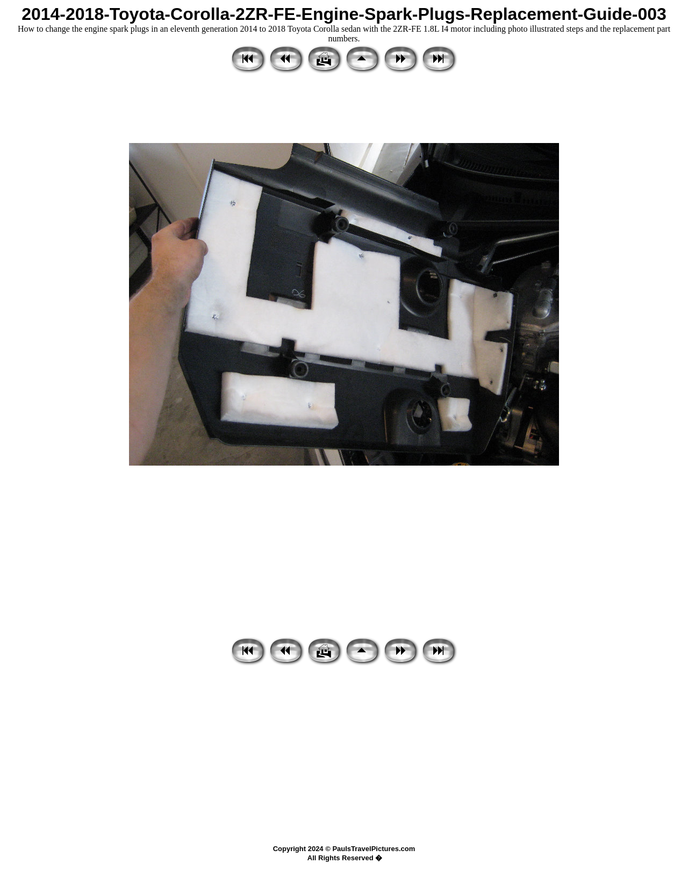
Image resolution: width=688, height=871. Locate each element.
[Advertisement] (344, 109)
